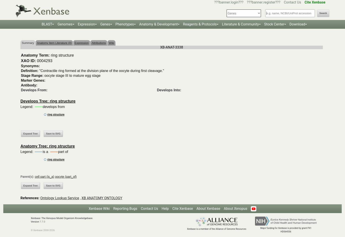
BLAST (47, 24)
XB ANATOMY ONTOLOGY (102, 198)
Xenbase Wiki (99, 208)
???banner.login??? (229, 2)
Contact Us (292, 2)
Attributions (99, 43)
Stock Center (274, 24)
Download (297, 24)
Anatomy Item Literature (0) (54, 43)
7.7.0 (42, 221)
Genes (105, 24)
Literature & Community (240, 24)
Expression (86, 24)
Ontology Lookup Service (59, 198)
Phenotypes (125, 24)
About (235, 208)
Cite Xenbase (182, 208)
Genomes (64, 24)
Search (323, 13)
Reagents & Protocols (200, 24)
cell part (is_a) (44, 176)
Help (165, 208)
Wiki (111, 43)
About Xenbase (208, 208)
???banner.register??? (263, 2)
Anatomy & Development (158, 24)
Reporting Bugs (125, 208)
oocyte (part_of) (66, 176)
